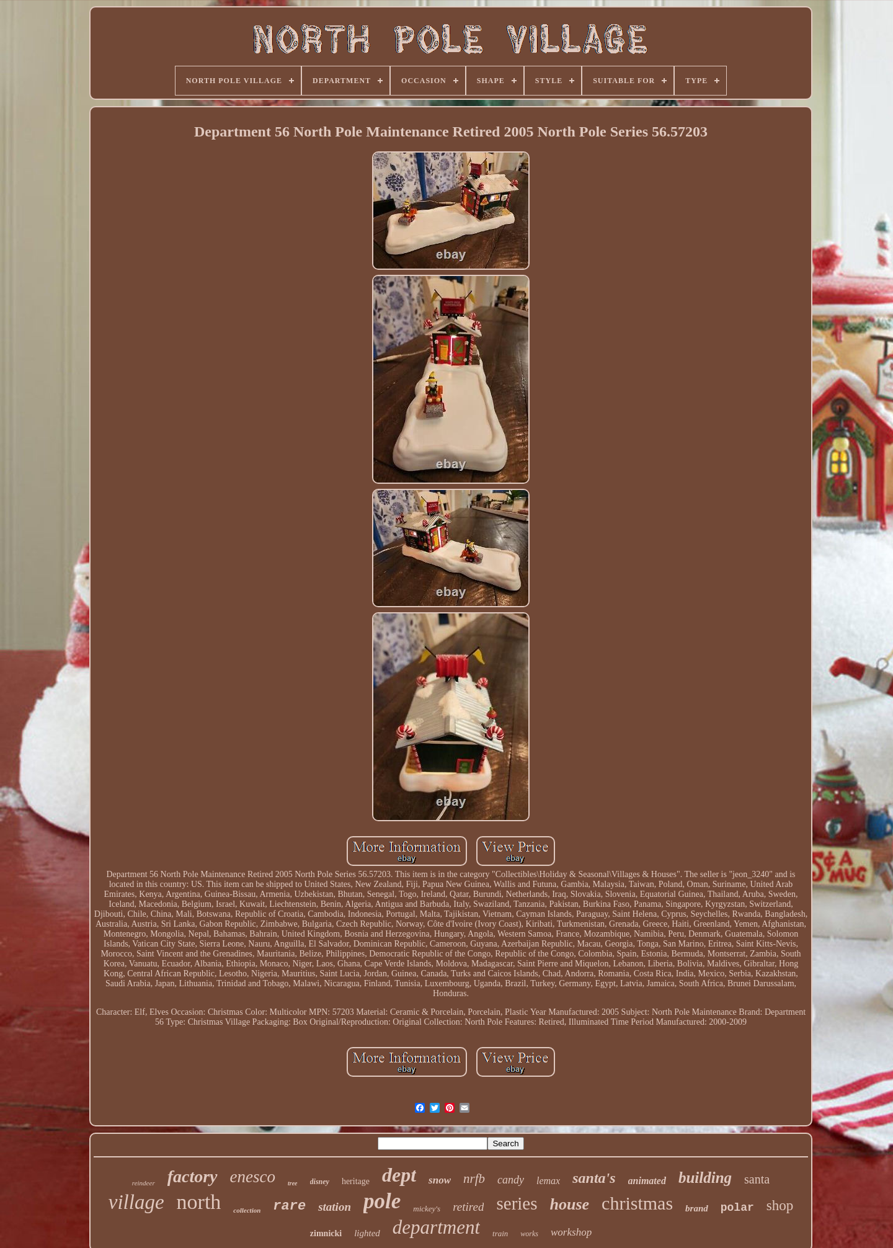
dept (399, 1175)
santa (757, 1179)
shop (779, 1205)
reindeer (143, 1183)
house (570, 1204)
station (334, 1206)
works (529, 1233)
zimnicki (326, 1233)
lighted (367, 1233)
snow (440, 1180)
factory (192, 1176)
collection (246, 1210)
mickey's (426, 1208)
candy (510, 1180)
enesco (252, 1176)
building (705, 1177)
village (136, 1202)
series (516, 1203)
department (436, 1227)
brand (696, 1208)
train (500, 1233)
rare (289, 1206)
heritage (356, 1181)
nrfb (474, 1178)
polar (737, 1207)
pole (382, 1201)
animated (647, 1180)
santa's (593, 1178)
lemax (548, 1180)
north (199, 1201)
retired (468, 1206)
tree (293, 1183)
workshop (571, 1232)
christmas (637, 1203)
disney (319, 1181)
